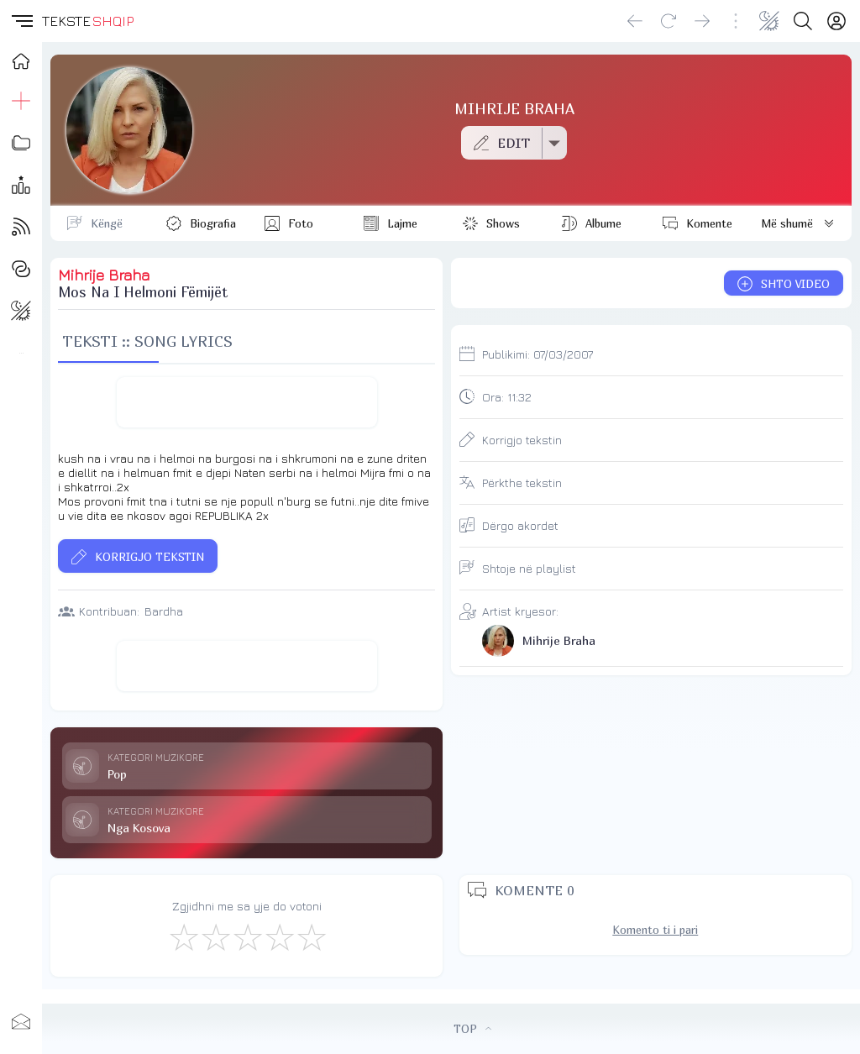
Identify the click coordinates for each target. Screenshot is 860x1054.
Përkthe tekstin (522, 482)
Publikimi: (537, 354)
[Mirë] (247, 936)
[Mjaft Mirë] (279, 936)
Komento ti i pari (655, 929)
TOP (472, 1029)
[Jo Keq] (215, 936)
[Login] (836, 21)
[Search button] (803, 21)
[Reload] (668, 21)
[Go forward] (702, 21)
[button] (21, 21)
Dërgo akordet (520, 525)
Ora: (507, 397)
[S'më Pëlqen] (183, 936)
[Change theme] (769, 21)
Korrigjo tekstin (522, 440)
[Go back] (635, 21)
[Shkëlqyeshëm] (311, 936)
